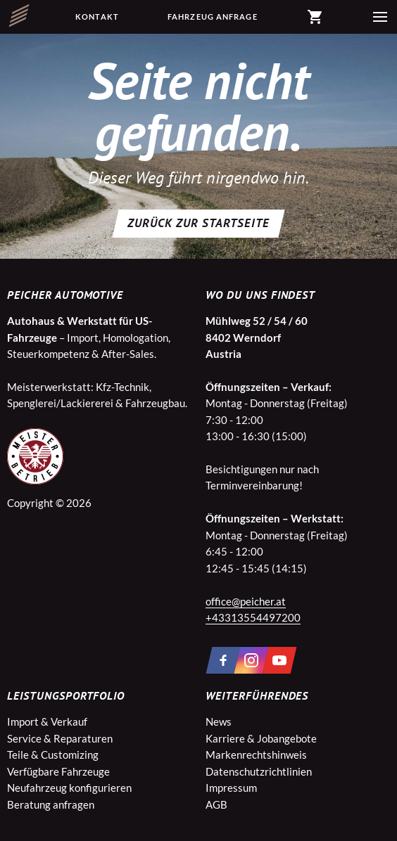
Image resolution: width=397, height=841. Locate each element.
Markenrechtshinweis (256, 754)
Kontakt (97, 16)
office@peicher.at (246, 601)
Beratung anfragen (50, 804)
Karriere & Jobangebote (261, 738)
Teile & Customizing (53, 754)
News (219, 721)
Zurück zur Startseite (198, 223)
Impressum (231, 787)
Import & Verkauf (47, 721)
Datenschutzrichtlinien (259, 771)
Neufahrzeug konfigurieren (69, 787)
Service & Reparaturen (60, 738)
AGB (216, 804)
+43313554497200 (253, 617)
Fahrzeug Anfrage (213, 16)
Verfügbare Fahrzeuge (58, 771)
